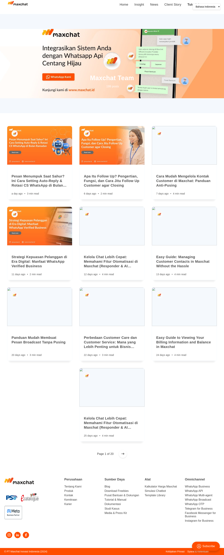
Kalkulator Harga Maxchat (161, 486)
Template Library (155, 495)
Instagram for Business (199, 520)
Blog (107, 486)
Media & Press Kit (115, 512)
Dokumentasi (112, 504)
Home (124, 4)
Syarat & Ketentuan (198, 551)
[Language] (206, 7)
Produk (68, 490)
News (154, 4)
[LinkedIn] (17, 535)
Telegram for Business (198, 508)
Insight (139, 4)
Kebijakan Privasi (175, 551)
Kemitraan (70, 499)
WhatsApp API (194, 490)
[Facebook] (26, 535)
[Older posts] (123, 454)
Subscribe (206, 546)
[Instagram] (9, 535)
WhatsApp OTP (194, 504)
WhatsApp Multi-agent (198, 495)
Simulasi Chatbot (155, 490)
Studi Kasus (111, 508)
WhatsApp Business (197, 486)
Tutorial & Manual (115, 499)
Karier (68, 504)
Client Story (172, 4)
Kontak (68, 495)
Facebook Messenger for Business (200, 514)
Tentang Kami (73, 486)
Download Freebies (116, 490)
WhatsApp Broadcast (198, 499)
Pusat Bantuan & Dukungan (121, 495)
